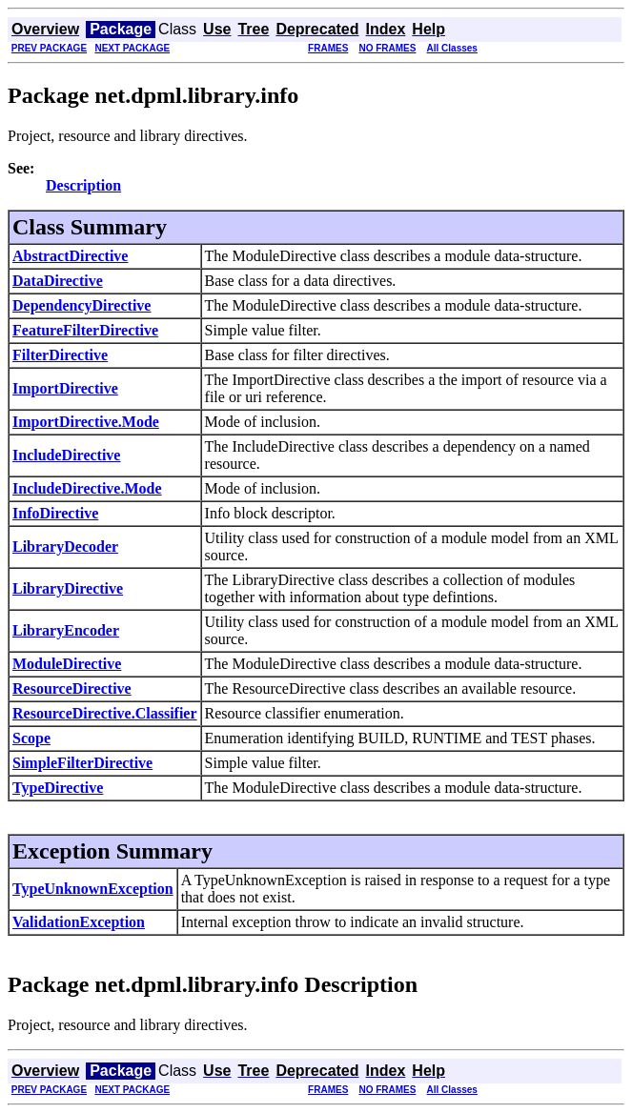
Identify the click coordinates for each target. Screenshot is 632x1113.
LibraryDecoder (65, 546)
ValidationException (78, 922)
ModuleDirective (66, 664)
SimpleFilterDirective (82, 763)
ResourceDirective (72, 688)
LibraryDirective (67, 588)
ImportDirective (65, 388)
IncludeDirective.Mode (87, 488)
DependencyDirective (81, 305)
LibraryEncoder (65, 630)
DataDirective (57, 281)
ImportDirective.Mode (85, 422)
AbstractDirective (70, 256)
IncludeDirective (66, 455)
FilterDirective (60, 355)
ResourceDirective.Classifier (104, 713)
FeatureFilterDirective (85, 330)
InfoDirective (55, 513)
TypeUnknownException (92, 888)
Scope (31, 738)
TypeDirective (57, 787)
